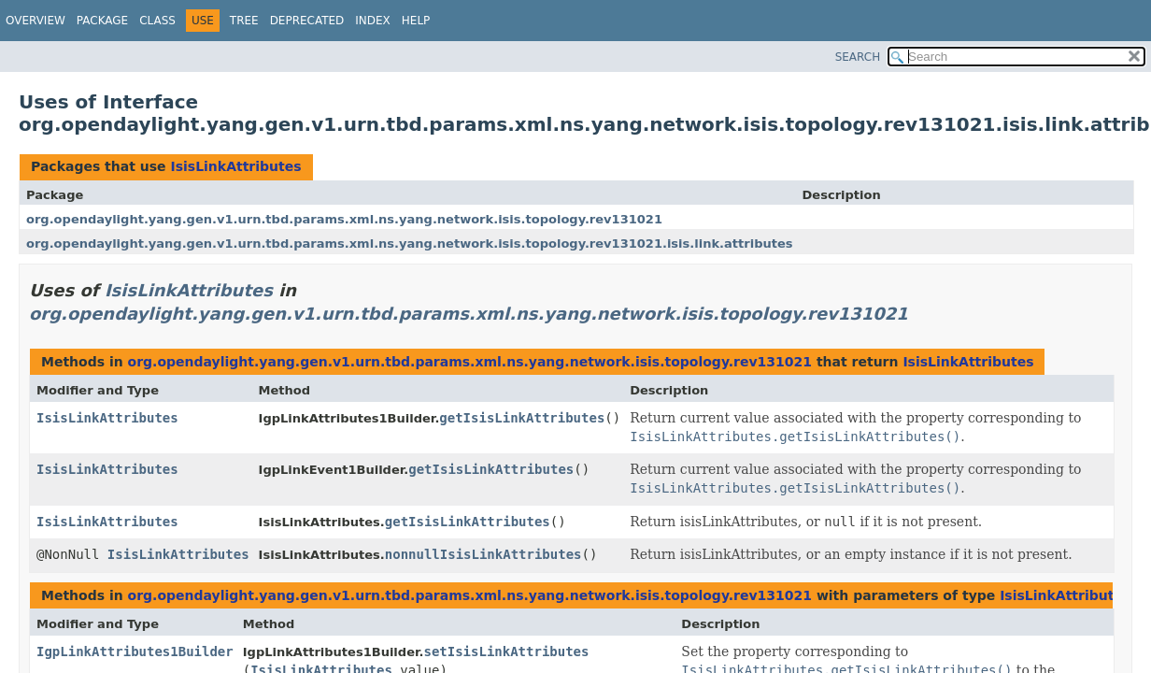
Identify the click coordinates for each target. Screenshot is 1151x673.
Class (157, 20)
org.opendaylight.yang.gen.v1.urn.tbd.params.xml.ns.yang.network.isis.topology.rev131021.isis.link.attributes (409, 243)
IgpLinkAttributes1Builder (135, 651)
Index (373, 20)
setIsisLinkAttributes (506, 651)
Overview (35, 20)
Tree (244, 20)
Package (102, 20)
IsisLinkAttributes (235, 166)
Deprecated (307, 20)
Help (416, 20)
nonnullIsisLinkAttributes (483, 554)
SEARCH (858, 57)
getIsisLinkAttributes (521, 417)
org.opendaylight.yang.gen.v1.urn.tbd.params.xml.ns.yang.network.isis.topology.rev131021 (344, 219)
